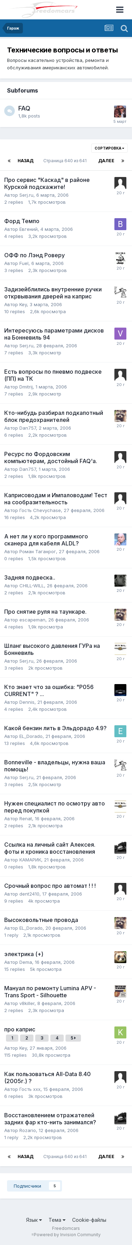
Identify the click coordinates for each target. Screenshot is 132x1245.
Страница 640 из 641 (66, 160)
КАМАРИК (30, 859)
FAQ (24, 108)
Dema (25, 962)
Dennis (26, 702)
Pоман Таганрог (37, 551)
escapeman (32, 619)
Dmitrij (26, 387)
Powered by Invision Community (67, 1234)
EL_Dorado (31, 736)
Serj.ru (26, 195)
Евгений (28, 229)
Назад (25, 160)
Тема (57, 1220)
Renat (25, 818)
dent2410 (29, 894)
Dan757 (27, 428)
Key (23, 304)
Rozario (27, 1130)
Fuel (24, 263)
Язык (34, 1220)
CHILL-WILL (31, 585)
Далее (106, 160)
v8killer (26, 1003)
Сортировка (109, 148)
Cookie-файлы (89, 1220)
